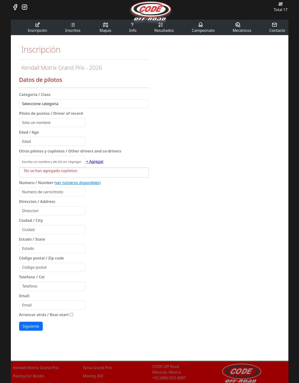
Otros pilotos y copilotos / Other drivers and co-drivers (70, 151)
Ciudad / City (31, 220)
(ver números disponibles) (78, 182)
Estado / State (32, 239)
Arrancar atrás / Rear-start (44, 314)
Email (24, 295)
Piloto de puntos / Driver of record (51, 113)
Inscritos (72, 27)
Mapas (105, 27)
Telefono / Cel (32, 277)
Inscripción (37, 27)
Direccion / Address (37, 201)
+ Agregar (95, 161)
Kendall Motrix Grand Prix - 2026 (61, 67)
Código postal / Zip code (41, 258)
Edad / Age (29, 132)
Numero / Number (36, 182)
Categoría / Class (35, 94)
